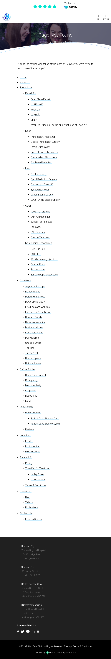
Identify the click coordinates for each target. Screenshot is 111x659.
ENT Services (38, 232)
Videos (29, 502)
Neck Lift (35, 109)
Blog (27, 497)
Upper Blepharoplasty (42, 194)
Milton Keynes (32, 451)
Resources (25, 491)
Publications (31, 507)
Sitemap (68, 646)
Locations (25, 435)
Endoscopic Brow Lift (42, 184)
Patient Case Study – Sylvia (45, 423)
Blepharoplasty (38, 174)
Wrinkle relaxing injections (44, 259)
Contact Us (26, 513)
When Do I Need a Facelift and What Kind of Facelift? (59, 125)
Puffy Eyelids (32, 337)
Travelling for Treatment (37, 468)
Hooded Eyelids (33, 317)
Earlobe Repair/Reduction (44, 274)
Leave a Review (33, 519)
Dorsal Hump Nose (35, 296)
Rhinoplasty (31, 380)
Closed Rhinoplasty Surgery (45, 141)
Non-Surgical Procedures (38, 243)
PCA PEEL (36, 254)
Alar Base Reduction (41, 162)
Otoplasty (36, 227)
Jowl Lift (35, 114)
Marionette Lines (34, 327)
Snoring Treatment (40, 237)
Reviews (29, 429)
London (29, 441)
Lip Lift (34, 119)
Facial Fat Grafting (40, 211)
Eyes (27, 168)
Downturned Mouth (35, 301)
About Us (25, 82)
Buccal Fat (31, 395)
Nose (28, 130)
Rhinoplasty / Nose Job (43, 136)
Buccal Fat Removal (41, 221)
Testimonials (26, 406)
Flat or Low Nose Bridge (38, 312)
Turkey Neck (31, 353)
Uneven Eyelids (33, 358)
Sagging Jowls (33, 342)
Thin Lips (29, 347)
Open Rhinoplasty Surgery (44, 152)
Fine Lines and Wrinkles (37, 307)
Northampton (32, 446)
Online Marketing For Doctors (61, 652)
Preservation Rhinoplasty (44, 157)
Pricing (28, 463)
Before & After (27, 369)
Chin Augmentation (40, 216)
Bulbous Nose (32, 291)
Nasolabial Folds (34, 332)
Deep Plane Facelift (41, 99)
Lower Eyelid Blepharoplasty (46, 199)
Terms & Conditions (35, 485)
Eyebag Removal (40, 189)
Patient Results (33, 412)
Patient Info (26, 457)
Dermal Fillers (38, 264)
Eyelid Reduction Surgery (44, 179)
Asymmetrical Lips (35, 286)
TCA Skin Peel (38, 249)
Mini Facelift (37, 104)
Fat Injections (38, 269)
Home (42, 42)
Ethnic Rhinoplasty (40, 147)
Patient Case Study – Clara (45, 418)
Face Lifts (30, 93)
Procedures (26, 87)
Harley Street (37, 474)
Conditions (25, 280)
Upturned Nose (33, 363)
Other (28, 205)
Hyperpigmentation (35, 322)
